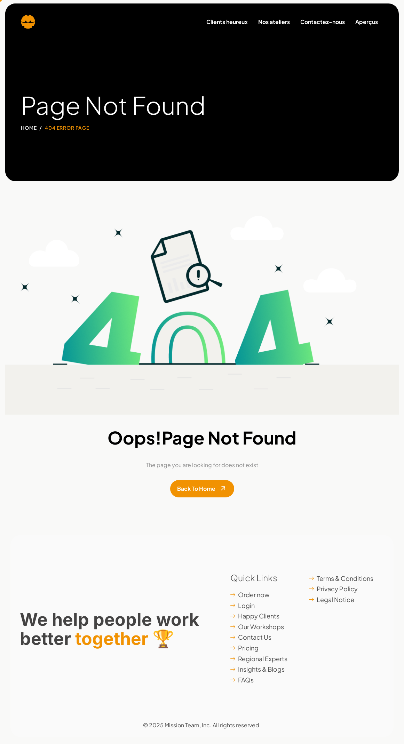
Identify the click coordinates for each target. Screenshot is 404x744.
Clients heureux (227, 21)
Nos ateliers (274, 21)
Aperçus (366, 21)
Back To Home (196, 488)
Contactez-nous (322, 21)
